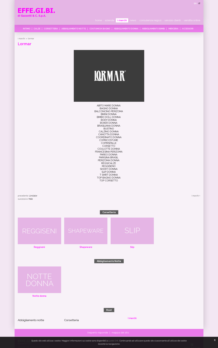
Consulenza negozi (150, 20)
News (133, 20)
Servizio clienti (173, 20)
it (199, 3)
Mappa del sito (120, 316)
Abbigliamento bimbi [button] (152, 28)
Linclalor (33, 179)
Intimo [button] (28, 28)
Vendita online (192, 20)
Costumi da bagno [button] (99, 28)
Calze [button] (39, 28)
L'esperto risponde (98, 316)
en (195, 3)
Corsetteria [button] (52, 28)
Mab (31, 182)
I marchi (122, 20)
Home (98, 20)
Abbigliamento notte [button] (74, 28)
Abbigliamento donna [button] (125, 28)
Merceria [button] (172, 28)
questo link (113, 341)
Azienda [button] (109, 20)
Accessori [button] (185, 28)
